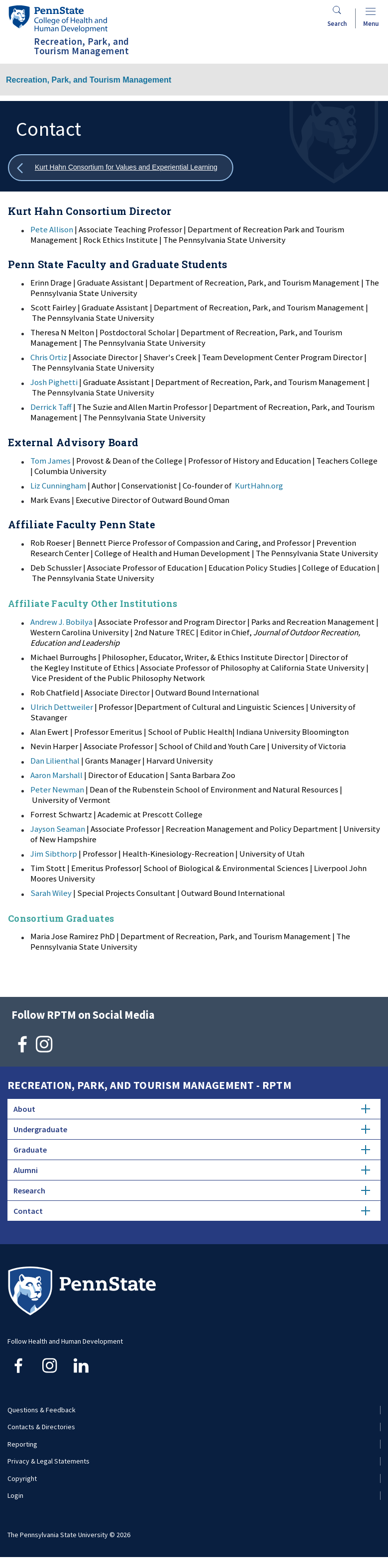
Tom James (50, 460)
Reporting (22, 1444)
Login (15, 1495)
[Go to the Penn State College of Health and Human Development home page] (57, 18)
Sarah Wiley (51, 892)
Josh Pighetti (54, 382)
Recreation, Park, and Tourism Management (88, 80)
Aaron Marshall (56, 775)
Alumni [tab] (191, 1170)
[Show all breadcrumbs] (120, 168)
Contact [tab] (191, 1211)
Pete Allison (51, 229)
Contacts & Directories (41, 1426)
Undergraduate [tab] (191, 1129)
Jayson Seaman (57, 828)
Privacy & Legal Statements (48, 1461)
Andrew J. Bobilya (61, 621)
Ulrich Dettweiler (61, 706)
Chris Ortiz (48, 357)
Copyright (22, 1478)
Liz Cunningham (58, 485)
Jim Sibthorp (53, 853)
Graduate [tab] (191, 1150)
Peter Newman (57, 789)
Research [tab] (191, 1190)
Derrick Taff (51, 406)
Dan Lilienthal (55, 760)
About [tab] (191, 1109)
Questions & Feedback (41, 1409)
